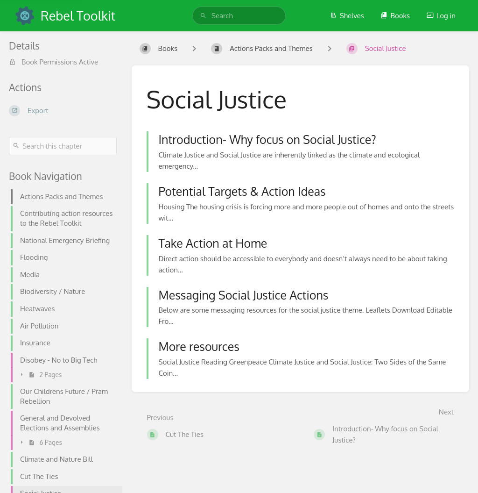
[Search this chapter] (63, 146)
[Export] (62, 111)
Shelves (347, 15)
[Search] (203, 15)
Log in (441, 15)
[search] (239, 16)
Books (395, 15)
